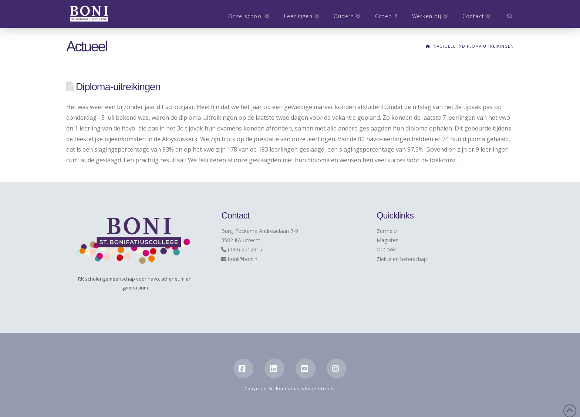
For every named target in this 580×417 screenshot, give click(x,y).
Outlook (386, 249)
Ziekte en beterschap (402, 258)
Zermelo (387, 230)
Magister (387, 240)
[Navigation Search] (506, 14)
